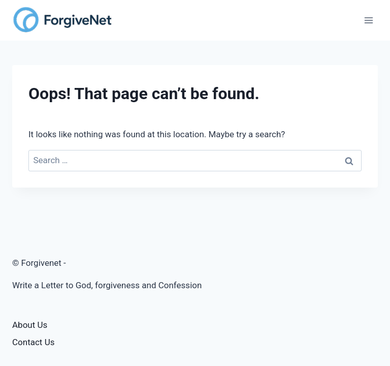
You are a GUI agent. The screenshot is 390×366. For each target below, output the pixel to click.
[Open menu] (368, 20)
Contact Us (33, 342)
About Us (29, 325)
